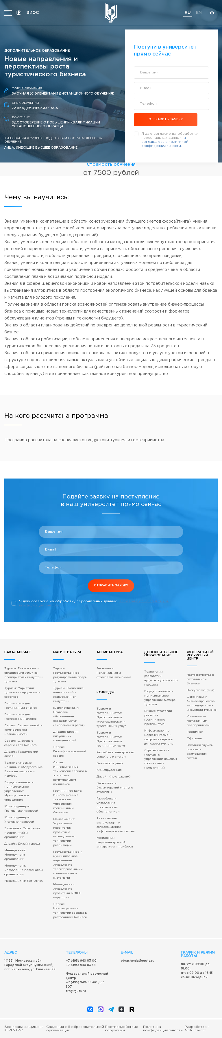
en (199, 12)
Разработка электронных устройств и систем (116, 754)
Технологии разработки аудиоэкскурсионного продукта (160, 678)
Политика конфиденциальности (163, 1028)
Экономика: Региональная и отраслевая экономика (114, 673)
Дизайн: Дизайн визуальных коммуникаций (66, 736)
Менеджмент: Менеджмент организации (15, 854)
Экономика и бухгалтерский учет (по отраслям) (115, 787)
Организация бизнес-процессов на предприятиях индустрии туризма (202, 703)
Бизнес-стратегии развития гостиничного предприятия (158, 717)
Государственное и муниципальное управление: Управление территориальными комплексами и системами (68, 865)
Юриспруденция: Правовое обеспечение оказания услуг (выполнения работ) (69, 717)
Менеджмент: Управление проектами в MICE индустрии (67, 891)
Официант (194, 738)
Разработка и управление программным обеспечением (108, 805)
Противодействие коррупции (121, 1028)
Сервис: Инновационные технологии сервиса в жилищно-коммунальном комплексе (70, 773)
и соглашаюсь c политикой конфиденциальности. (164, 141)
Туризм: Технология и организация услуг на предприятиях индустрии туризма (23, 675)
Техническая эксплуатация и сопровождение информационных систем (116, 825)
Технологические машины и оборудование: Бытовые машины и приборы (24, 769)
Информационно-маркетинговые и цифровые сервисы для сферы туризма (158, 737)
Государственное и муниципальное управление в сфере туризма (160, 698)
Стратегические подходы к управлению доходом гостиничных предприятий (160, 759)
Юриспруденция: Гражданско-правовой (21, 808)
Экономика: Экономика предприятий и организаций (22, 832)
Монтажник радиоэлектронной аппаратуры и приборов (115, 842)
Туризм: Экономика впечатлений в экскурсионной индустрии (68, 695)
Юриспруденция (109, 770)
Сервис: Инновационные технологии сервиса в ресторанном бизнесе (70, 911)
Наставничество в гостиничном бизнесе (200, 679)
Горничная (195, 732)
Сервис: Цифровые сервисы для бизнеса (20, 743)
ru (188, 12)
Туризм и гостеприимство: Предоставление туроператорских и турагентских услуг (111, 717)
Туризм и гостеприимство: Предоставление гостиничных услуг (111, 739)
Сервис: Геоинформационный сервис (69, 751)
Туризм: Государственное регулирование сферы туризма (70, 675)
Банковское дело (110, 763)
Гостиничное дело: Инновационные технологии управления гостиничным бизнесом (67, 802)
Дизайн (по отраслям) (114, 776)
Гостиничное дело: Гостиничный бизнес (20, 705)
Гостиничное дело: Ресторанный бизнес (20, 716)
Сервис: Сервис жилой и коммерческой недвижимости (23, 730)
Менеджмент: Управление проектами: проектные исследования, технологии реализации (64, 832)
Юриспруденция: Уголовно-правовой (19, 819)
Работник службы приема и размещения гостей (200, 752)
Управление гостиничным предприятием (198, 721)
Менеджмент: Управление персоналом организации (23, 870)
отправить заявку (166, 119)
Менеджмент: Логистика (23, 881)
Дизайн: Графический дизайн (21, 754)
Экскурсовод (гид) (200, 690)
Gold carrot (195, 1030)
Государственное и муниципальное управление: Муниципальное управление (19, 791)
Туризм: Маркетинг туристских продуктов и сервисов (22, 692)
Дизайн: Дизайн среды (22, 844)
